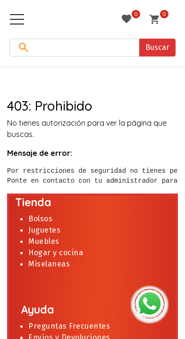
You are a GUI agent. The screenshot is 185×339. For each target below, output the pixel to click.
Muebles (43, 241)
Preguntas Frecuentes (69, 326)
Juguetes (45, 230)
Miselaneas (49, 263)
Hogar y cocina (55, 252)
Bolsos (40, 218)
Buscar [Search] (157, 47)
